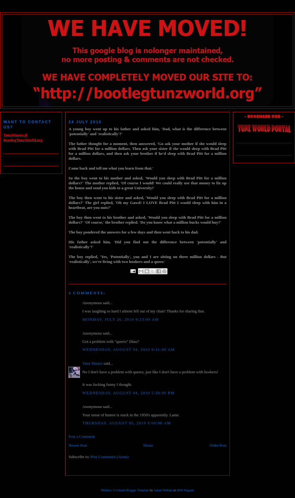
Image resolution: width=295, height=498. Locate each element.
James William (163, 490)
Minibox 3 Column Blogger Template (125, 490)
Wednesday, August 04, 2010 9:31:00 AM (128, 349)
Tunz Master (92, 363)
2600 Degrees (185, 490)
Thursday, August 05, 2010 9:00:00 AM (126, 423)
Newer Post (78, 445)
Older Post (218, 445)
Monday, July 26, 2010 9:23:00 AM (120, 319)
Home (148, 445)
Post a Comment (82, 436)
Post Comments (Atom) (110, 456)
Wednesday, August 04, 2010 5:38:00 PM (128, 392)
